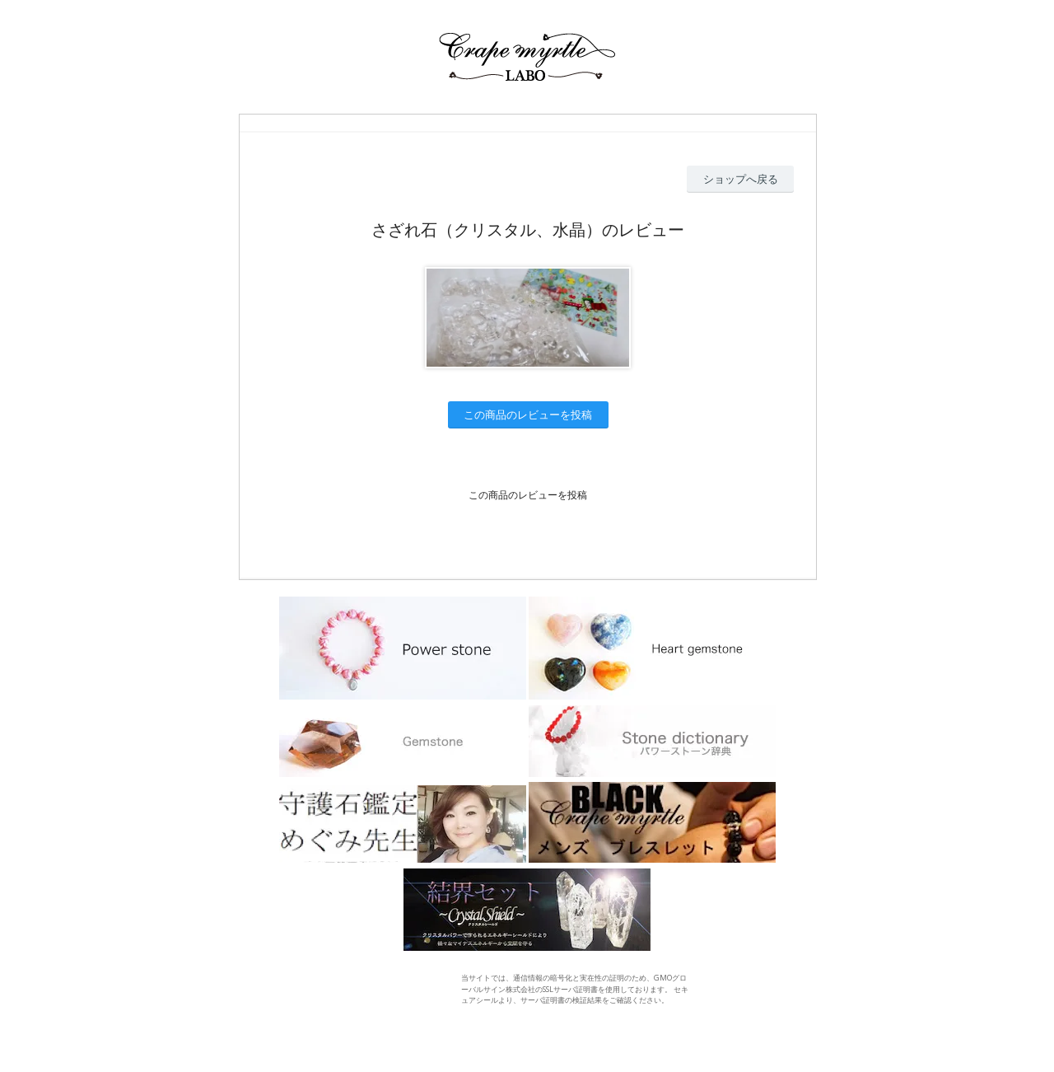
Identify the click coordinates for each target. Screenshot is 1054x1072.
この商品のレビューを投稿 (528, 414)
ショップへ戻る (740, 178)
